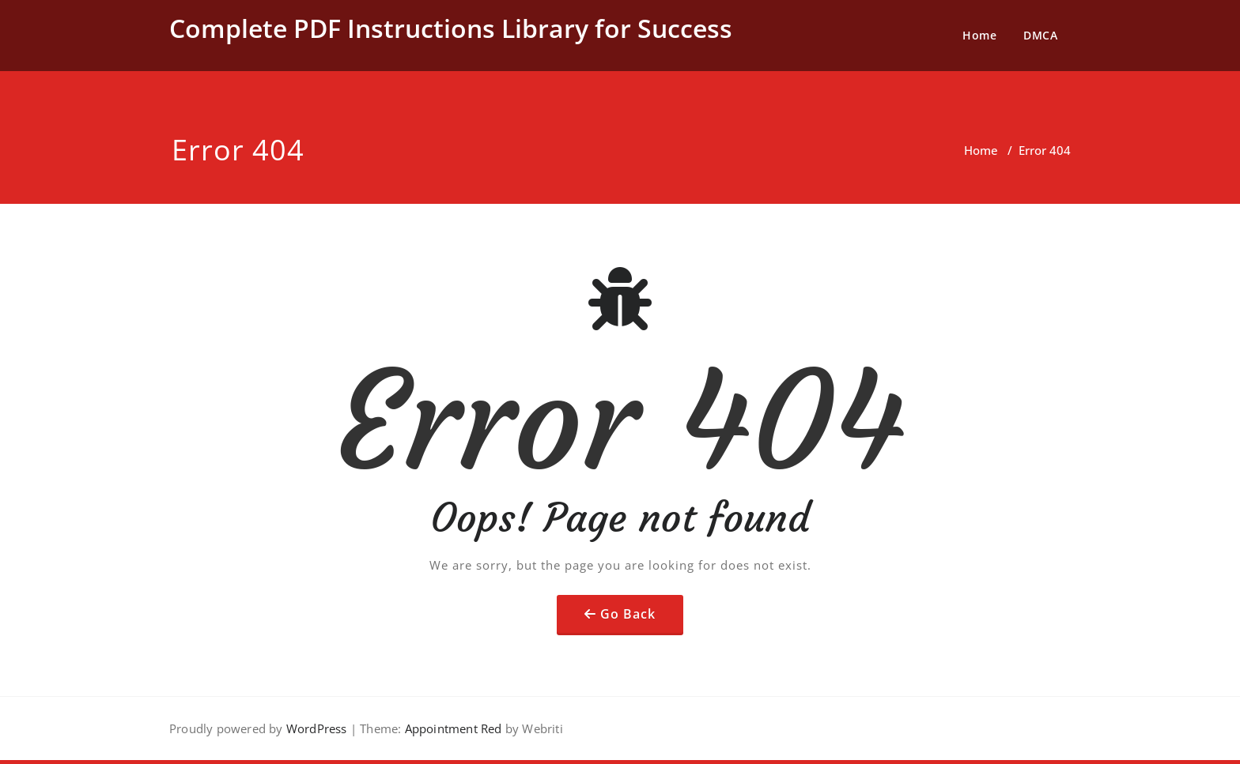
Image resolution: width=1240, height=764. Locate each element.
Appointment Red (451, 728)
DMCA (1040, 35)
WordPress (316, 728)
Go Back (628, 614)
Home (979, 35)
